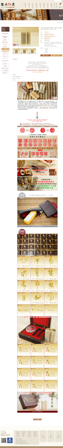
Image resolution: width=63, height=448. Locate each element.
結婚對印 (5, 39)
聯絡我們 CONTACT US (51, 5)
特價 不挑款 (5, 51)
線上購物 (17, 436)
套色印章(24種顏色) (5, 34)
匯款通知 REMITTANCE (36, 5)
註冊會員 (54, 5)
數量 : (41, 40)
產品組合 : (42, 34)
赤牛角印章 (5, 46)
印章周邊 (5, 66)
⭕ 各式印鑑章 (5, 42)
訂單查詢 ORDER (40, 5)
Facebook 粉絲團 (10, 440)
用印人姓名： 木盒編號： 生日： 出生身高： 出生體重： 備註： (53, 50)
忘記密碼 (29, 436)
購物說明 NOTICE (43, 5)
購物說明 (35, 433)
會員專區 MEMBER (47, 5)
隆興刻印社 (8, 5)
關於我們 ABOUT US (25, 5)
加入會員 (29, 433)
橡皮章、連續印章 (5, 68)
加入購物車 (57, 55)
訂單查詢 (23, 433)
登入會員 (56, 5)
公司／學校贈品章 (5, 70)
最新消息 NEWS (29, 5)
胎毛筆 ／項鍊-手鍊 (5, 61)
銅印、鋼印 (5, 63)
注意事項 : (42, 42)
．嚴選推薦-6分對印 (5, 56)
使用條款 (35, 436)
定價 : (41, 32)
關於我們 (17, 433)
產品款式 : (42, 36)
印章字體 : (42, 38)
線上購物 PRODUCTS (32, 5)
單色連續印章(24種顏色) (5, 37)
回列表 (37, 419)
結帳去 (23, 436)
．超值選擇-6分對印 (5, 54)
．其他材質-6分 (6, 58)
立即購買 (45, 55)
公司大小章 (5, 44)
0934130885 (20, 438)
